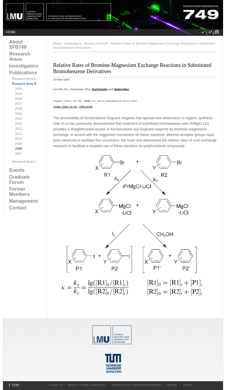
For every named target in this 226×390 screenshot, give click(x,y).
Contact (17, 207)
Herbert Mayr (121, 89)
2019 (18, 93)
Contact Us (56, 384)
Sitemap (171, 384)
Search (187, 384)
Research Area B (24, 83)
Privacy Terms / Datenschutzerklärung (136, 384)
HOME (11, 32)
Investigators (23, 65)
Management (23, 201)
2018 (18, 98)
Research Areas (19, 56)
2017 (18, 103)
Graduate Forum (19, 179)
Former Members (19, 191)
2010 (18, 138)
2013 (18, 123)
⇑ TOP (13, 385)
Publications (23, 72)
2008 (18, 148)
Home (57, 43)
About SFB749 (17, 44)
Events (16, 170)
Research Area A (24, 78)
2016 (18, 108)
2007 (18, 153)
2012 (18, 128)
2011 (18, 133)
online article (85, 106)
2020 (18, 88)
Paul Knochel (99, 89)
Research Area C (24, 161)
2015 (18, 113)
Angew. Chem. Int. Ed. (65, 106)
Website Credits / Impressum (87, 384)
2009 (18, 143)
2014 (18, 118)
